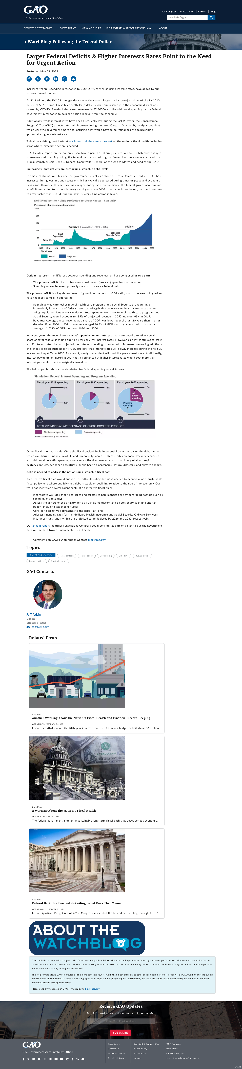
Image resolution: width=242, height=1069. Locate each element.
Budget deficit (142, 556)
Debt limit (124, 556)
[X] (39, 79)
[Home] (54, 1047)
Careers (202, 12)
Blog (213, 12)
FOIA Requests (173, 1044)
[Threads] (66, 79)
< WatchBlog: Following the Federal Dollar (68, 41)
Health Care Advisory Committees (182, 1058)
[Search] (187, 17)
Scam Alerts (171, 1049)
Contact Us (113, 1049)
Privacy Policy (140, 1049)
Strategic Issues (58, 561)
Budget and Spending (40, 554)
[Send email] (75, 79)
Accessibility (139, 1054)
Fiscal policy (86, 556)
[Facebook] (31, 79)
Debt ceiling (106, 556)
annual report (41, 525)
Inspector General (117, 1054)
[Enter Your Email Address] (121, 1021)
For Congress (169, 12)
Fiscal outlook (66, 556)
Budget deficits (36, 561)
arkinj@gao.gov (40, 627)
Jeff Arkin (34, 614)
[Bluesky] (57, 79)
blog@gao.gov (97, 540)
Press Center (187, 12)
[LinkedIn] (48, 79)
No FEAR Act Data (175, 1054)
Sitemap (137, 1058)
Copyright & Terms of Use (146, 1044)
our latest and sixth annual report (90, 141)
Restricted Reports (117, 1058)
